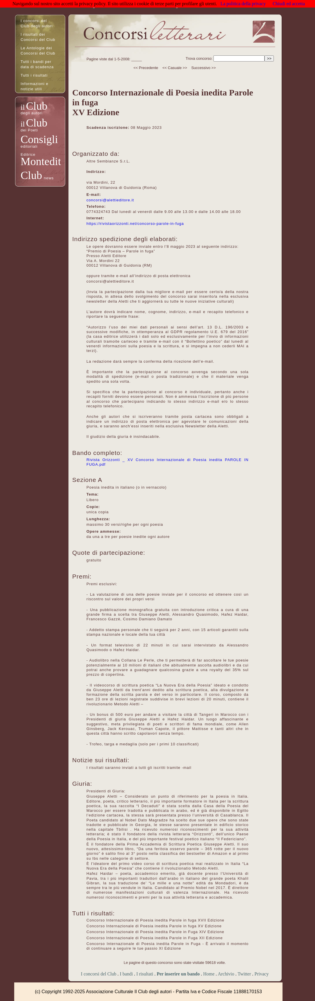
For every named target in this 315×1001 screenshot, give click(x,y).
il (23, 107)
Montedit (41, 161)
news (49, 178)
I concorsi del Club (98, 973)
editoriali (29, 146)
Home (208, 973)
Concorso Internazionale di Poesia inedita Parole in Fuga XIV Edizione (155, 932)
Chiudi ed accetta (289, 3)
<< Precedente (145, 68)
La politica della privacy (243, 3)
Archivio (226, 973)
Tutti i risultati (34, 75)
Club (36, 106)
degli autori (32, 113)
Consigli (39, 139)
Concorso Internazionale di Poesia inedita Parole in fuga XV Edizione (154, 926)
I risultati (144, 973)
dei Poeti (29, 130)
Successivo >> (203, 68)
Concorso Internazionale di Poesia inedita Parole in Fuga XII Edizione (154, 938)
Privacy (261, 973)
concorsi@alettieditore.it (110, 200)
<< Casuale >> (174, 68)
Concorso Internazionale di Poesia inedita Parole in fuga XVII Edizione (155, 920)
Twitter (244, 973)
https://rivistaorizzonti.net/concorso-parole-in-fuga (135, 223)
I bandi (126, 973)
